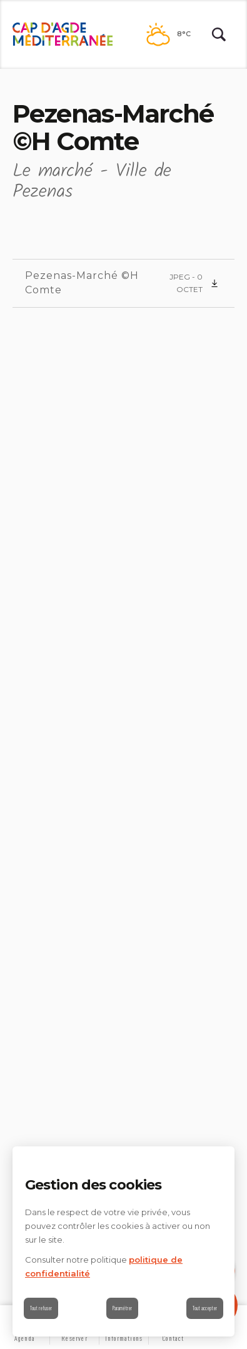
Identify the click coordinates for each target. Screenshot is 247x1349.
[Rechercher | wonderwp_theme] (218, 34)
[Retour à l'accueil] (63, 34)
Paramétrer (122, 1308)
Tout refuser (41, 1308)
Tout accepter (205, 1308)
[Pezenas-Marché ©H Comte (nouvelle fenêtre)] (123, 283)
